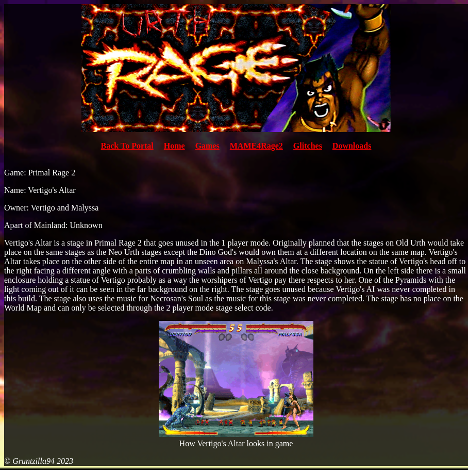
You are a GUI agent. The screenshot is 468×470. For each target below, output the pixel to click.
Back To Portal (127, 145)
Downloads (352, 145)
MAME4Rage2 (256, 145)
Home (174, 145)
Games (207, 145)
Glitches (307, 145)
